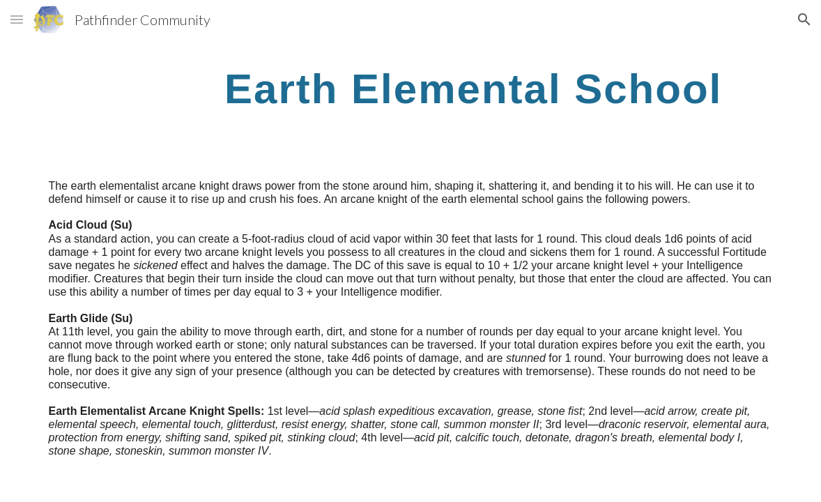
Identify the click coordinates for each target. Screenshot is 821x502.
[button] (16, 19)
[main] (473, 88)
